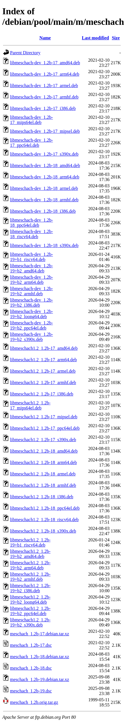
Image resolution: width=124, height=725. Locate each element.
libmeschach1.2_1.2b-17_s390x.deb (43, 439)
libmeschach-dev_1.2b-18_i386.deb (43, 211)
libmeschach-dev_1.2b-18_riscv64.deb (31, 234)
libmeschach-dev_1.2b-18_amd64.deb (45, 165)
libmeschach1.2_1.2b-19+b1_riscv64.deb (30, 542)
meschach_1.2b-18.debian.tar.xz (39, 656)
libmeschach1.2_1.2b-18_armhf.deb (43, 485)
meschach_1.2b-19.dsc (31, 690)
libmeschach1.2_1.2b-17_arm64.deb (43, 359)
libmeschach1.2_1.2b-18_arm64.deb (43, 462)
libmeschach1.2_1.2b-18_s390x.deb (43, 531)
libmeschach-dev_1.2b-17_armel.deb (44, 85)
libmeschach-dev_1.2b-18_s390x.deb (44, 245)
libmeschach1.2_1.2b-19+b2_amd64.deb (30, 554)
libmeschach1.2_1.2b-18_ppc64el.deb (45, 508)
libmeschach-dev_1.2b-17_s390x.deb (44, 154)
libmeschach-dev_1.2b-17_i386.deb (43, 108)
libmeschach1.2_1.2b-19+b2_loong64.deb (30, 599)
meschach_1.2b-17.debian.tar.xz (39, 633)
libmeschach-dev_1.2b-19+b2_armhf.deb (31, 291)
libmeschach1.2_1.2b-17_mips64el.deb (30, 405)
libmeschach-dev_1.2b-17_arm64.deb (44, 74)
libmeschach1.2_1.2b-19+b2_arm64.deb (30, 565)
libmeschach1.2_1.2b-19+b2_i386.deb (30, 588)
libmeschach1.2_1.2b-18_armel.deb (43, 473)
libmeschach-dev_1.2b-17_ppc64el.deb (31, 143)
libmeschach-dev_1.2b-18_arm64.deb (44, 176)
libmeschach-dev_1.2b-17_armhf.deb (44, 97)
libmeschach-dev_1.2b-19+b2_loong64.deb (31, 314)
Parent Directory (25, 52)
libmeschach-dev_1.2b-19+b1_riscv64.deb (31, 257)
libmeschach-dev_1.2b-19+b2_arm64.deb (31, 280)
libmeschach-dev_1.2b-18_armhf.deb (44, 199)
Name (45, 37)
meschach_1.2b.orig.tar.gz (34, 702)
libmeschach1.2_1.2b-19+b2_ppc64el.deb (30, 611)
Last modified (95, 37)
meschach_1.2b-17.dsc (31, 645)
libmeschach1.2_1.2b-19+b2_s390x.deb (30, 622)
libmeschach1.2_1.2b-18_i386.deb (41, 496)
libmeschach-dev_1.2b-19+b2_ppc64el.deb (31, 325)
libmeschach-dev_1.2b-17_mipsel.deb (45, 131)
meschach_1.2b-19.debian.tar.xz (39, 679)
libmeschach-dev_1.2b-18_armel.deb (44, 188)
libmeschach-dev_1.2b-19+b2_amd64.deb (31, 268)
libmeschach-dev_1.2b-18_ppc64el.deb (31, 223)
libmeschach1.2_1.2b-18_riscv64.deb (44, 519)
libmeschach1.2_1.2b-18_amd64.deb (44, 451)
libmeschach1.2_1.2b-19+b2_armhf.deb (30, 577)
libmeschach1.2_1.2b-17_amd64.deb (44, 348)
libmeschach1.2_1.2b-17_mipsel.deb (43, 416)
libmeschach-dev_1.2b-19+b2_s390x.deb (31, 337)
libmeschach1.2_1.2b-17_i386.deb (41, 393)
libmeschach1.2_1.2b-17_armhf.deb (43, 382)
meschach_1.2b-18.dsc (31, 668)
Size (116, 37)
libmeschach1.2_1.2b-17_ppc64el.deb (45, 428)
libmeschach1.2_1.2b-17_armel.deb (43, 371)
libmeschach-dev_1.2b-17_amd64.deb (45, 62)
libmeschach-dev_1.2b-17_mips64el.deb (31, 120)
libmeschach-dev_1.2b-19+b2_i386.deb (31, 303)
